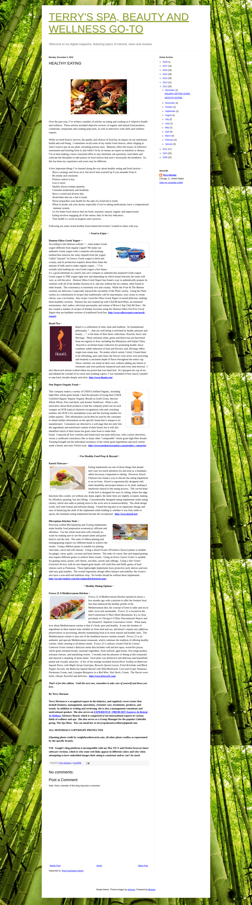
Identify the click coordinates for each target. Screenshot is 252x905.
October (169, 107)
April (167, 132)
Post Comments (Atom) (73, 871)
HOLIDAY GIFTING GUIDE (177, 93)
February (169, 140)
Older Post (143, 865)
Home (99, 865)
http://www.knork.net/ (126, 514)
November (170, 103)
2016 (165, 70)
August (168, 115)
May (167, 127)
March (168, 136)
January (169, 144)
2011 (165, 149)
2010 (165, 153)
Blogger (151, 889)
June (167, 123)
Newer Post (55, 865)
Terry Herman (169, 175)
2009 (165, 157)
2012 (165, 86)
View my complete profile (171, 182)
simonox (131, 889)
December (170, 90)
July (167, 119)
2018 (165, 62)
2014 (165, 78)
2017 (165, 66)
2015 (165, 74)
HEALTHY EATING (173, 98)
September (170, 111)
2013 (165, 82)
